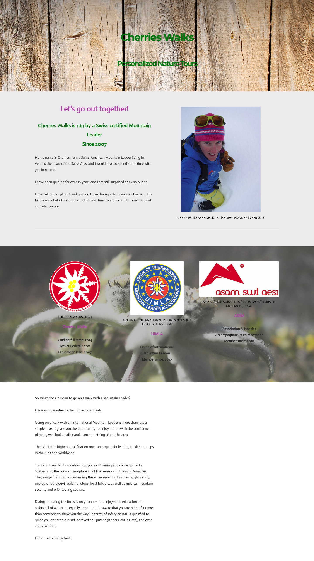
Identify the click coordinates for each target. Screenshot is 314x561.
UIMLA (157, 334)
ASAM (239, 315)
